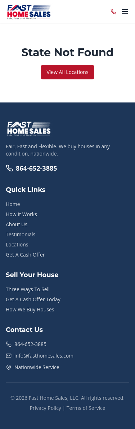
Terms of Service (86, 407)
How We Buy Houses (30, 309)
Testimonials (20, 234)
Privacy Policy (45, 407)
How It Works (21, 214)
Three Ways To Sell (28, 289)
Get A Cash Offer (25, 254)
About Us (16, 224)
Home (13, 204)
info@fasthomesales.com (43, 355)
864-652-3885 (31, 168)
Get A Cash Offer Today (33, 299)
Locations (17, 244)
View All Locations (67, 72)
